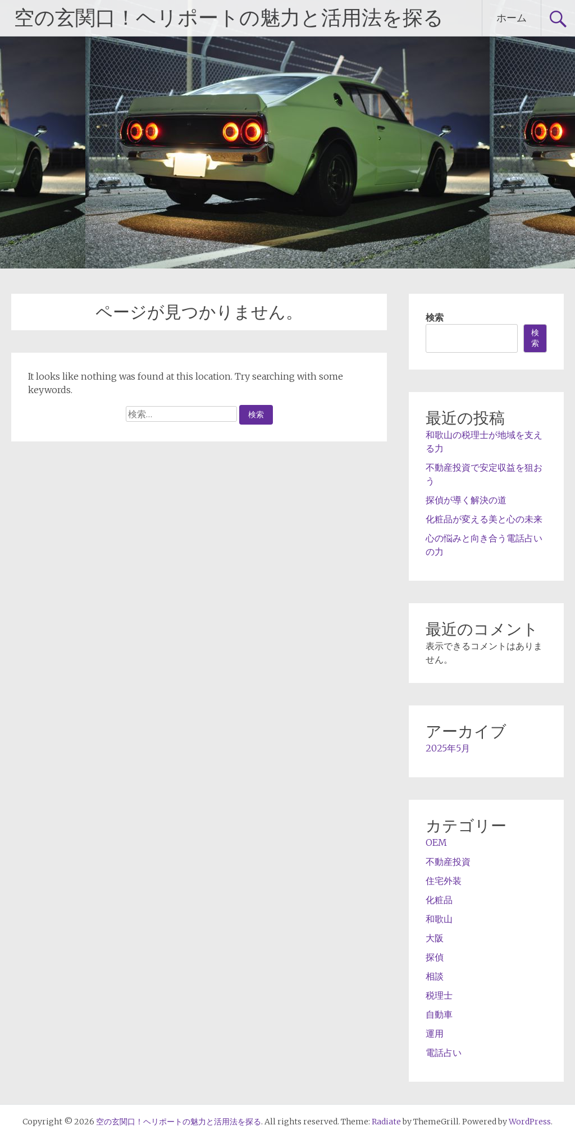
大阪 (435, 938)
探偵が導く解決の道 (466, 499)
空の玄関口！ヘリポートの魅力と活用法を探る (229, 18)
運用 (435, 1033)
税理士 (439, 995)
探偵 (435, 957)
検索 (435, 317)
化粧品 (439, 899)
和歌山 (439, 918)
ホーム (511, 18)
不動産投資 (448, 861)
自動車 (439, 1014)
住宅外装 (444, 880)
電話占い (444, 1052)
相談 (435, 976)
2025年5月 (448, 748)
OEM (436, 842)
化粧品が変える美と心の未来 (484, 519)
